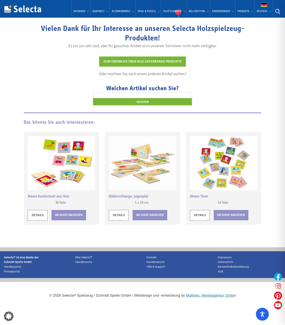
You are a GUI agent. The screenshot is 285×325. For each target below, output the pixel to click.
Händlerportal (12, 266)
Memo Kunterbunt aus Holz (48, 196)
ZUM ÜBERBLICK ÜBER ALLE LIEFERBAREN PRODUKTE (142, 61)
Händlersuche (83, 262)
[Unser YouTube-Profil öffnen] (278, 305)
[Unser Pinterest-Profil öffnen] (278, 296)
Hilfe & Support (155, 266)
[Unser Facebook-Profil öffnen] (278, 277)
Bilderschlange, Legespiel (128, 196)
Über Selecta (83, 257)
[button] (8, 316)
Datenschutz (225, 262)
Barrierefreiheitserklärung (233, 266)
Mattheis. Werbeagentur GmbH (211, 295)
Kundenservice (155, 262)
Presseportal (12, 271)
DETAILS (38, 215)
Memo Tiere (199, 196)
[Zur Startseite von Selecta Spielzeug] (23, 11)
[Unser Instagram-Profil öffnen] (278, 286)
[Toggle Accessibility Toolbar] (262, 314)
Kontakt (151, 257)
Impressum (225, 257)
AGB (220, 271)
